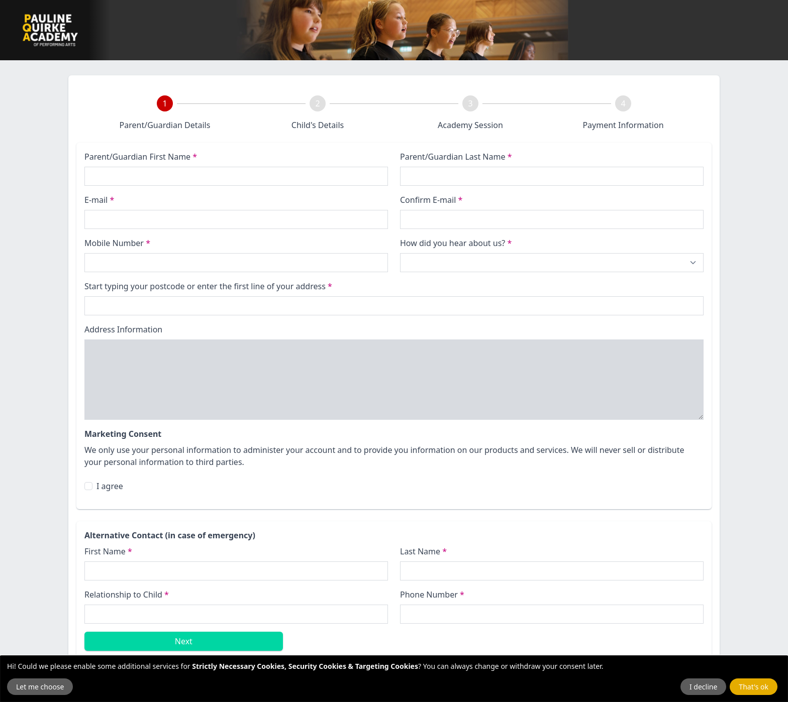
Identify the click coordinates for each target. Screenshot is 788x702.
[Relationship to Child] (236, 614)
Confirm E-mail (431, 199)
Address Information (123, 329)
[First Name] (236, 570)
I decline (703, 686)
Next (183, 641)
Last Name (423, 551)
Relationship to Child (126, 594)
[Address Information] (394, 379)
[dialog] (394, 679)
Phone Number (432, 594)
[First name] (236, 176)
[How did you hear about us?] (552, 262)
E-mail (99, 199)
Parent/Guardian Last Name (456, 156)
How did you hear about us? (456, 243)
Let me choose (40, 686)
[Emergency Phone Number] (552, 614)
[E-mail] (236, 219)
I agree (109, 486)
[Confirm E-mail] (552, 219)
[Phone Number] (236, 262)
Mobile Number (117, 243)
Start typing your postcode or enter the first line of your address (208, 286)
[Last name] (552, 176)
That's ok (753, 686)
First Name (108, 551)
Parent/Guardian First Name (140, 156)
